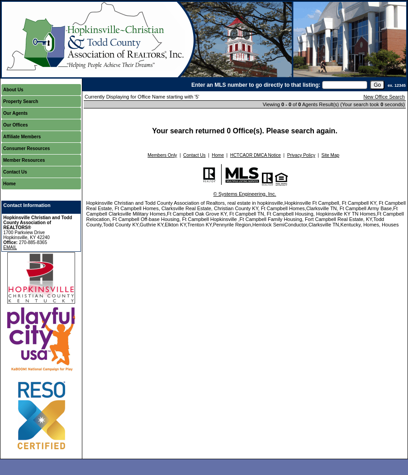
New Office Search (384, 96)
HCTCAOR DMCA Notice (255, 155)
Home (9, 183)
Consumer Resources (26, 148)
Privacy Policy (301, 155)
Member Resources (24, 160)
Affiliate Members (22, 136)
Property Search (20, 101)
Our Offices (15, 124)
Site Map (330, 155)
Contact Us (15, 171)
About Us (13, 89)
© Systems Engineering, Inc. (244, 194)
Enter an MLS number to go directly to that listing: (255, 85)
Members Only (162, 155)
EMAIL (10, 247)
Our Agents (15, 113)
